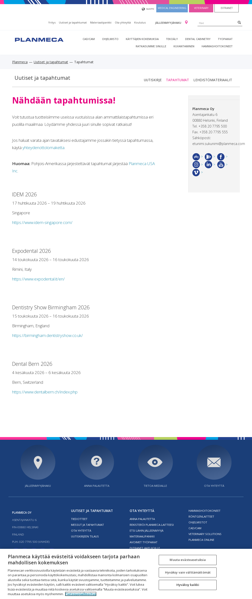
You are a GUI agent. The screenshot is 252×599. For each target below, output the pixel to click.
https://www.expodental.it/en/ (38, 279)
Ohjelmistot (198, 522)
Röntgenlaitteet (201, 516)
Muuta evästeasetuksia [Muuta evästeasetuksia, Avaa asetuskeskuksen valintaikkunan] (188, 560)
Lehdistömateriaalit (212, 80)
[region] (126, 574)
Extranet (227, 8)
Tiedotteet (79, 519)
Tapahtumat (177, 80)
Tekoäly (172, 39)
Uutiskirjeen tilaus (85, 536)
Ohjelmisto (110, 39)
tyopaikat (225, 39)
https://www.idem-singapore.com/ (42, 222)
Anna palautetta (96, 485)
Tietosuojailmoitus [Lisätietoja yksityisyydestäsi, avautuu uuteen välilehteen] (80, 594)
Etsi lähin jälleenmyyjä (146, 530)
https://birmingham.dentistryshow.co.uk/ (47, 335)
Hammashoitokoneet (217, 46)
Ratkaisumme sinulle (151, 46)
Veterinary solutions (205, 534)
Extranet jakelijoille (145, 548)
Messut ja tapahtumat (87, 525)
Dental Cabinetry (198, 39)
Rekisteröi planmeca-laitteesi (152, 525)
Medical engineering (172, 8)
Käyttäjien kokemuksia (142, 39)
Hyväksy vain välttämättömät (188, 572)
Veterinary (201, 8)
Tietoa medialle (155, 485)
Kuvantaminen (183, 46)
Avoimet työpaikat (144, 542)
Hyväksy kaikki (187, 585)
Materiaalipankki (100, 22)
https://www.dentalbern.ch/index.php (45, 392)
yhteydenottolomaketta (43, 147)
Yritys (51, 22)
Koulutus (140, 22)
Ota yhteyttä (123, 22)
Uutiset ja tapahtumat (73, 22)
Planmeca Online (201, 540)
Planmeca (20, 62)
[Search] (239, 22)
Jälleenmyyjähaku (168, 22)
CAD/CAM (89, 39)
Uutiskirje (153, 80)
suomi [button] (148, 9)
